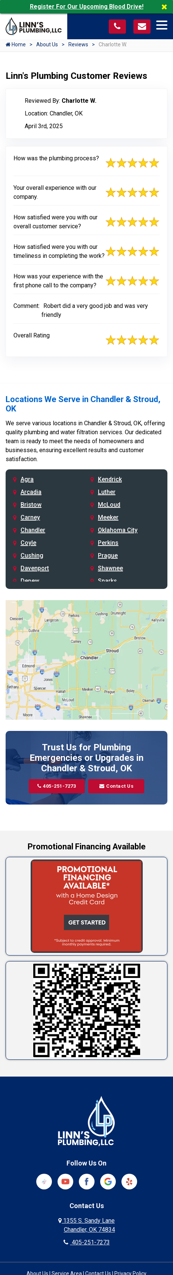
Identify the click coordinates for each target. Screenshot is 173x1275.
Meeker (108, 517)
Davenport (35, 568)
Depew (30, 580)
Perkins (108, 542)
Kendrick (110, 479)
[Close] (167, 6)
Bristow (31, 504)
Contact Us (116, 786)
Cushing (32, 555)
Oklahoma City (118, 530)
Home (16, 44)
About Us (47, 44)
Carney (30, 517)
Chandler (33, 530)
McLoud (109, 504)
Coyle (28, 542)
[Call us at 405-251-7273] (117, 26)
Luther (106, 492)
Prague (108, 555)
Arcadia (31, 492)
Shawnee (110, 568)
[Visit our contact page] (142, 26)
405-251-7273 (56, 786)
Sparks (107, 580)
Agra (27, 479)
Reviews (78, 44)
